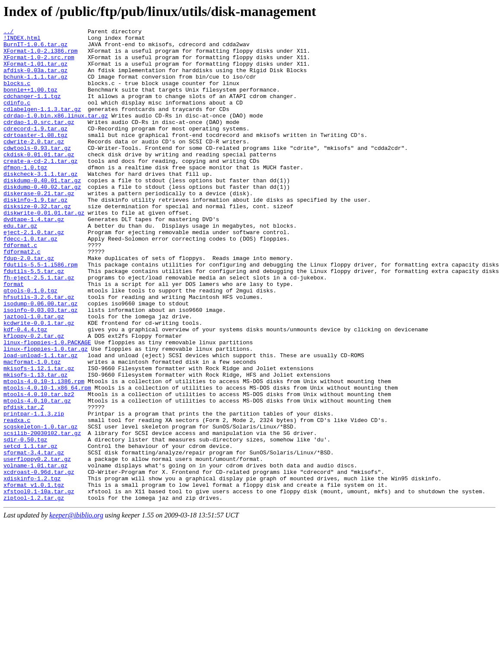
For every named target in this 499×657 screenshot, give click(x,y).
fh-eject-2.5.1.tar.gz (38, 328)
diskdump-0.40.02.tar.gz (42, 219)
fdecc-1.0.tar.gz (30, 281)
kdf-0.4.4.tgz (25, 390)
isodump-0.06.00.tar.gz (40, 359)
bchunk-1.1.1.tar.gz (35, 87)
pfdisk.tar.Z (23, 483)
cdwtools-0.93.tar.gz (37, 172)
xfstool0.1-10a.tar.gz (38, 584)
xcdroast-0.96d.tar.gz (38, 561)
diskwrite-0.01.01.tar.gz (43, 250)
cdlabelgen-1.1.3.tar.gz (42, 126)
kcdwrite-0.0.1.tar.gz (38, 382)
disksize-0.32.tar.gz (37, 242)
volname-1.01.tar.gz (35, 553)
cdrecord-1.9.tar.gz (35, 149)
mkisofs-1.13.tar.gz (35, 444)
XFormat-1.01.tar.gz (35, 71)
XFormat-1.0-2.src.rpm (38, 63)
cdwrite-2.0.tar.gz (33, 164)
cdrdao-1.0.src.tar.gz (38, 141)
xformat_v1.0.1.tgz (33, 577)
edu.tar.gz (20, 266)
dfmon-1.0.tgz (25, 196)
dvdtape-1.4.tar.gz (33, 258)
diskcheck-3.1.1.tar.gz (40, 203)
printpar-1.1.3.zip (33, 491)
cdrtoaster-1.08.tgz (35, 157)
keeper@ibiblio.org (76, 609)
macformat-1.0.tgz (32, 429)
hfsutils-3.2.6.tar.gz (38, 351)
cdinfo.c (16, 118)
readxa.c (16, 499)
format (13, 336)
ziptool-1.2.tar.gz (33, 592)
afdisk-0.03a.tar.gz (35, 79)
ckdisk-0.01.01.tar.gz (38, 180)
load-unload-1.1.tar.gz (40, 421)
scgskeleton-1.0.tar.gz (40, 507)
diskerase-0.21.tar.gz (38, 227)
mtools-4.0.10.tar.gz (37, 475)
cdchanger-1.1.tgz (32, 110)
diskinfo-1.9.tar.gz (35, 234)
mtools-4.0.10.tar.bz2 (38, 468)
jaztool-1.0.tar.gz (33, 374)
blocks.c (16, 94)
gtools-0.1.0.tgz (30, 343)
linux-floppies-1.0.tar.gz (45, 413)
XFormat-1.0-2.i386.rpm (40, 56)
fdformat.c (20, 289)
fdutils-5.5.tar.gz (33, 320)
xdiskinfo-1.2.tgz (32, 569)
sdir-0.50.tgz (25, 522)
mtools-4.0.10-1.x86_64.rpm (47, 460)
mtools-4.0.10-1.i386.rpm (43, 452)
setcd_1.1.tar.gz (30, 530)
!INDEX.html (22, 40)
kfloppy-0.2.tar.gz (33, 398)
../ (8, 32)
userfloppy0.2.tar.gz (37, 545)
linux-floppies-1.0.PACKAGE (47, 405)
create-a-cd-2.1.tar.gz (40, 188)
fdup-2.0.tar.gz (28, 304)
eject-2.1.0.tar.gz (33, 273)
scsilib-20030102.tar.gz (42, 514)
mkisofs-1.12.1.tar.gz (38, 437)
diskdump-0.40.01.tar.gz (42, 211)
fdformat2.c (22, 297)
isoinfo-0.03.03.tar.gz (40, 367)
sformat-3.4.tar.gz (33, 538)
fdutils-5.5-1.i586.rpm (40, 312)
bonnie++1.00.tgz (30, 102)
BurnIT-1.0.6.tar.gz (35, 48)
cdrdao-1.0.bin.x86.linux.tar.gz (55, 133)
